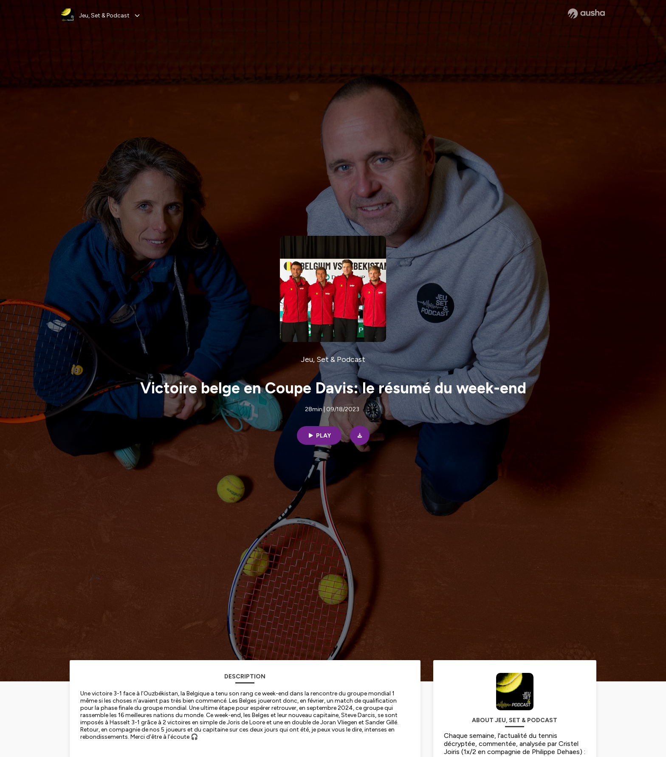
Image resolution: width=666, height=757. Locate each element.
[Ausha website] (586, 13)
